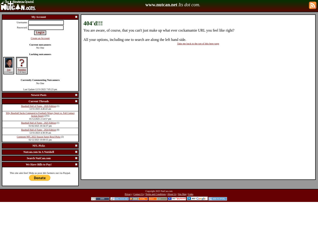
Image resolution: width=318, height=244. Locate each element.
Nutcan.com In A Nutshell (50, 152)
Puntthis (22, 69)
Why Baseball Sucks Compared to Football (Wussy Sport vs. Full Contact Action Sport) (40, 114)
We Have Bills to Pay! (52, 164)
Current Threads (53, 101)
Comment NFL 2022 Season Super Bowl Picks (38, 136)
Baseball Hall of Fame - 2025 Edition (38, 123)
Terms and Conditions (155, 194)
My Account (55, 17)
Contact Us (138, 194)
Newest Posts (54, 95)
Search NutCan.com (52, 158)
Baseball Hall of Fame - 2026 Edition (38, 106)
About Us (171, 194)
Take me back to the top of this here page (198, 43)
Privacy (128, 194)
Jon (8, 69)
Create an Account (40, 38)
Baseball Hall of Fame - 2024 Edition (38, 130)
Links (190, 194)
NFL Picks (55, 145)
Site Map (182, 194)
